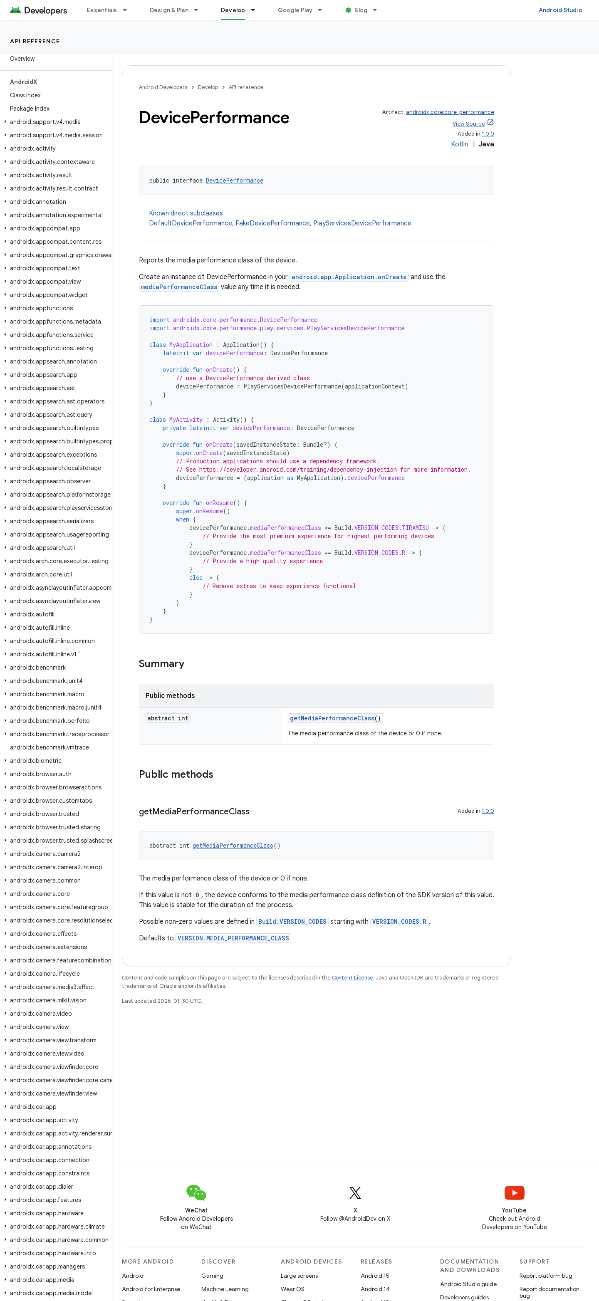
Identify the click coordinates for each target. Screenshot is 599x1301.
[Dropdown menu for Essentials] (128, 10)
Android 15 (375, 1275)
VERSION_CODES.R (399, 921)
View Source (469, 123)
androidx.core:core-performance (450, 112)
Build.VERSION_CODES (292, 921)
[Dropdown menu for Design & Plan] (199, 10)
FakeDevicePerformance (272, 223)
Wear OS (292, 1289)
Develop (208, 87)
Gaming (212, 1275)
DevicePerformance (234, 180)
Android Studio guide (468, 1284)
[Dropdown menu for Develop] (256, 10)
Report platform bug (546, 1275)
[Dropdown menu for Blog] (378, 10)
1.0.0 (488, 133)
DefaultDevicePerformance (190, 223)
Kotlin (459, 144)
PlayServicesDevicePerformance (362, 223)
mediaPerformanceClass (179, 287)
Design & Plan (169, 10)
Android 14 (375, 1289)
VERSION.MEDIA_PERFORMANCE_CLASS (233, 938)
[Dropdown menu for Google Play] (323, 10)
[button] (54, 122)
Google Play (295, 10)
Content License (352, 977)
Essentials (102, 10)
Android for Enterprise (151, 1289)
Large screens (299, 1275)
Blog (360, 10)
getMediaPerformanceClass (332, 718)
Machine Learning (225, 1289)
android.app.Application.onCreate (349, 277)
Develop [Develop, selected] (233, 10)
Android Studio (561, 10)
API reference (35, 41)
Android (133, 1275)
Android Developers (163, 87)
